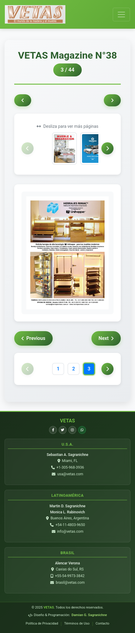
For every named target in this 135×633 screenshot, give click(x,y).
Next (106, 338)
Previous (33, 338)
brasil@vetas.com (70, 582)
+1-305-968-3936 (70, 467)
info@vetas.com (70, 531)
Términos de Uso (77, 623)
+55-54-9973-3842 (70, 576)
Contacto (102, 623)
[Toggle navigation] (121, 14)
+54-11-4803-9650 (70, 525)
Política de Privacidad (42, 623)
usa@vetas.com (70, 474)
